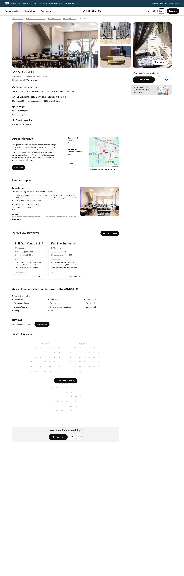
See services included (65, 91)
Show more (16, 219)
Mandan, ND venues (69, 19)
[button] (160, 62)
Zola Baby (155, 3)
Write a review (32, 80)
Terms (60, 3)
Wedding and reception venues (35, 19)
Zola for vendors (174, 3)
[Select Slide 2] (100, 214)
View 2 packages (19, 115)
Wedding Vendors (17, 19)
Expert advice (31, 11)
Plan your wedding (13, 11)
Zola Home (163, 3)
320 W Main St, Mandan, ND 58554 (102, 169)
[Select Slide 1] (98, 214)
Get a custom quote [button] (109, 233)
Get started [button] (173, 11)
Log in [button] (161, 11)
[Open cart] (153, 11)
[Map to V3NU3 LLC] (104, 152)
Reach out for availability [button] (65, 381)
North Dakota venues (54, 19)
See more (38, 276)
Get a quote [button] (18, 167)
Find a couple (46, 11)
